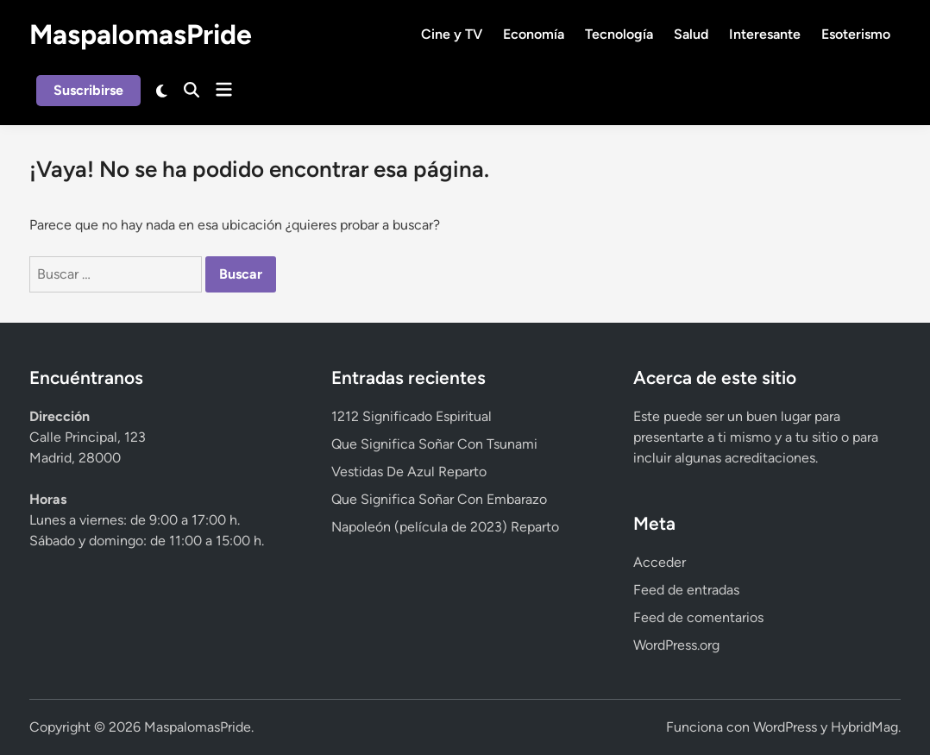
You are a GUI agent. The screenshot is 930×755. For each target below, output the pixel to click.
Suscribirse (88, 90)
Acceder (659, 562)
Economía (533, 34)
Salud (691, 34)
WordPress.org (676, 645)
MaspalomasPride (140, 34)
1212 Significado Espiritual (411, 416)
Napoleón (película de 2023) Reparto (445, 527)
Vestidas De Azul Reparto (409, 471)
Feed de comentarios (698, 617)
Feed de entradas (686, 590)
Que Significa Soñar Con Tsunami (434, 444)
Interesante (765, 34)
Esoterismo (855, 34)
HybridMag (864, 727)
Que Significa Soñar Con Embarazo (439, 499)
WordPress (785, 727)
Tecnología (619, 34)
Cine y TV (451, 34)
